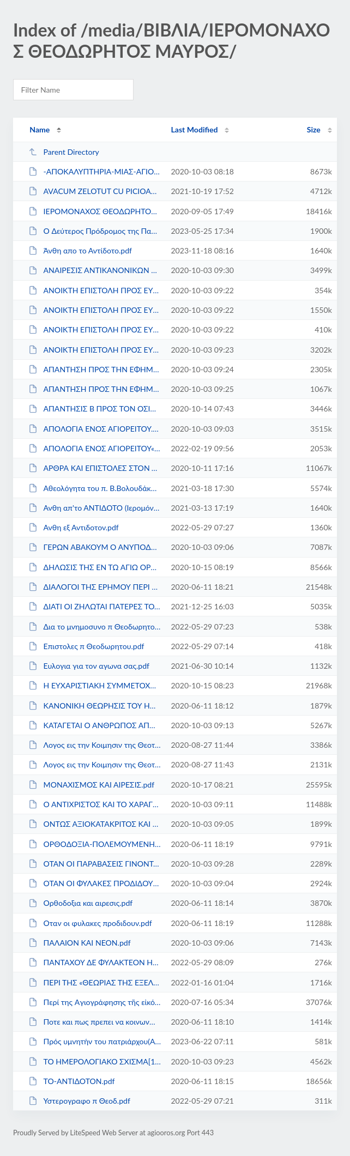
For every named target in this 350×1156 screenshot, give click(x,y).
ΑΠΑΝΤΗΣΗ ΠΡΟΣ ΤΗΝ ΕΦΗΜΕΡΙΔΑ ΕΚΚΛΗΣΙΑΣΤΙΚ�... (94, 369)
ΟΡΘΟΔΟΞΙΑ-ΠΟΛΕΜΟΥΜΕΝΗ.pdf (94, 844)
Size (314, 129)
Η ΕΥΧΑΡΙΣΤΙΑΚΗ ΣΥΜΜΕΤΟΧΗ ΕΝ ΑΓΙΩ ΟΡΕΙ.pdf (94, 685)
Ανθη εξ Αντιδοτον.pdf (73, 527)
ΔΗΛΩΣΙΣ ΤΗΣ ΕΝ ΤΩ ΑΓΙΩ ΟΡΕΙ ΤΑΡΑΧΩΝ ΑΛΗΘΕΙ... (94, 567)
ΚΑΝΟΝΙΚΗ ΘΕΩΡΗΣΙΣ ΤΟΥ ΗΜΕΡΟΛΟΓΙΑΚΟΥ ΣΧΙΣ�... (94, 705)
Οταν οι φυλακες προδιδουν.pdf (90, 923)
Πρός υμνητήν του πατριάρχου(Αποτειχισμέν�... (94, 1041)
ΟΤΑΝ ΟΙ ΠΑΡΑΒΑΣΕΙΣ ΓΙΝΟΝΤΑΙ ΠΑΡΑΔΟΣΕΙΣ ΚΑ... (94, 863)
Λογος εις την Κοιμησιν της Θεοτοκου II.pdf (94, 744)
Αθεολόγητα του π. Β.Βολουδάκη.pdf (94, 488)
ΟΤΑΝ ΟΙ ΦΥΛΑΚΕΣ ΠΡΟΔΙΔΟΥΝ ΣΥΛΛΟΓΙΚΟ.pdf (94, 883)
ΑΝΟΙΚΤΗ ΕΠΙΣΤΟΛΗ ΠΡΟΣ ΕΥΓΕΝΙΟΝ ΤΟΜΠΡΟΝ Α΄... (94, 290)
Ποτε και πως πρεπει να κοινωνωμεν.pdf (94, 1021)
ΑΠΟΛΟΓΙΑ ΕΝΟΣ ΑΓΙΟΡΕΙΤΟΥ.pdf (94, 428)
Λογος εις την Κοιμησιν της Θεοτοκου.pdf (94, 764)
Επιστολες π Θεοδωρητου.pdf (86, 646)
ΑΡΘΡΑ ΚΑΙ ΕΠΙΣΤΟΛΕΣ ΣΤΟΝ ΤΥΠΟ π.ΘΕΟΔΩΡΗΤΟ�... (94, 468)
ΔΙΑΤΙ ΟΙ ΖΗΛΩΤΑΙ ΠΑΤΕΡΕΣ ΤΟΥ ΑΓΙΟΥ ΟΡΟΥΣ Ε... (94, 606)
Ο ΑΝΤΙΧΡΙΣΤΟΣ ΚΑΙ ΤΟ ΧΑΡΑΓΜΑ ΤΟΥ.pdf (94, 804)
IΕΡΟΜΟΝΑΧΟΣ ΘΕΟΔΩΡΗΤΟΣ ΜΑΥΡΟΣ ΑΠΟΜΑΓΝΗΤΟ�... (94, 211)
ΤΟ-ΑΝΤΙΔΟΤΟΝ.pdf (71, 1081)
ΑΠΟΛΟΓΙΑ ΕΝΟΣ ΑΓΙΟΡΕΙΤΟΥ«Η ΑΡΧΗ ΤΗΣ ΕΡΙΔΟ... (94, 448)
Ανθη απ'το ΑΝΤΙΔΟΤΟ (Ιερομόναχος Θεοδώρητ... (94, 507)
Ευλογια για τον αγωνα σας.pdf (88, 665)
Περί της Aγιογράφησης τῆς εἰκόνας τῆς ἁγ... (94, 1002)
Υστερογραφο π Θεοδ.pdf (79, 1100)
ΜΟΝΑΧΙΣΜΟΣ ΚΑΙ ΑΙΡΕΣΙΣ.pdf (91, 784)
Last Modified (194, 129)
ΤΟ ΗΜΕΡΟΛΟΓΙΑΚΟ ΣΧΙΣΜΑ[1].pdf (94, 1061)
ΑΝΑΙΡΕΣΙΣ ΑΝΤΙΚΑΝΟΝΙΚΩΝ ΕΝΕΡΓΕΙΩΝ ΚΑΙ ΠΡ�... (94, 270)
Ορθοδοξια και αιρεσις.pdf (80, 902)
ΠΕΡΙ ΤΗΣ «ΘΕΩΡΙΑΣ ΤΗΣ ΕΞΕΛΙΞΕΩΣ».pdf (94, 982)
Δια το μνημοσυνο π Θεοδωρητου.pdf (94, 626)
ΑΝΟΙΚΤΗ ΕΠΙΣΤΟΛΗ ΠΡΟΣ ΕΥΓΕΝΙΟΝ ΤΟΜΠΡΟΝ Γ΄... (94, 329)
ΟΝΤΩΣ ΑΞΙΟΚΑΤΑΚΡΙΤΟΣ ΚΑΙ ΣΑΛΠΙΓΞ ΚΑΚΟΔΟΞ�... (94, 823)
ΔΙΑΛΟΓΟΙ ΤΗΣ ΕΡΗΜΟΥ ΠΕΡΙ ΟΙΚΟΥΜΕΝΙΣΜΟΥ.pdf (94, 586)
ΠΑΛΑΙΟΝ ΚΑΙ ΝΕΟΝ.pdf (79, 942)
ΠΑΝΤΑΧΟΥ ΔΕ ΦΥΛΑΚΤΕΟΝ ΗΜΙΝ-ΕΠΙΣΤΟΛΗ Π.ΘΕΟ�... (94, 962)
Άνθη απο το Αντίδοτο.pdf (80, 250)
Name (39, 129)
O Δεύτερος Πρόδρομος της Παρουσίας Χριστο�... (94, 230)
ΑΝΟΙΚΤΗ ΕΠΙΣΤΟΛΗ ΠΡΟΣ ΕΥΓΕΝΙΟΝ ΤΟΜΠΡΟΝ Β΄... (94, 309)
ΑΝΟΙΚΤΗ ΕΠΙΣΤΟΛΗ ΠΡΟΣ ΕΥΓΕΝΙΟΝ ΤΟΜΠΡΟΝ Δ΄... (94, 349)
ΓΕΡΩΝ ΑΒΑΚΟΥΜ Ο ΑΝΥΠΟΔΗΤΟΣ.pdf (94, 547)
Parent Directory (63, 151)
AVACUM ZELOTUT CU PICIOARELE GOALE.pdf (94, 191)
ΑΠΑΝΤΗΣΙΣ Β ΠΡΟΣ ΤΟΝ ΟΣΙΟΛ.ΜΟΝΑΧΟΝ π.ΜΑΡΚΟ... (94, 408)
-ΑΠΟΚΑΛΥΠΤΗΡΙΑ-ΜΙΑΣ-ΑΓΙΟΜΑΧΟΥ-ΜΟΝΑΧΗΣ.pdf (94, 171)
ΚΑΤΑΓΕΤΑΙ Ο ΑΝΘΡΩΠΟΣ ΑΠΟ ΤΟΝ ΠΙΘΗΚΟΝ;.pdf (94, 725)
